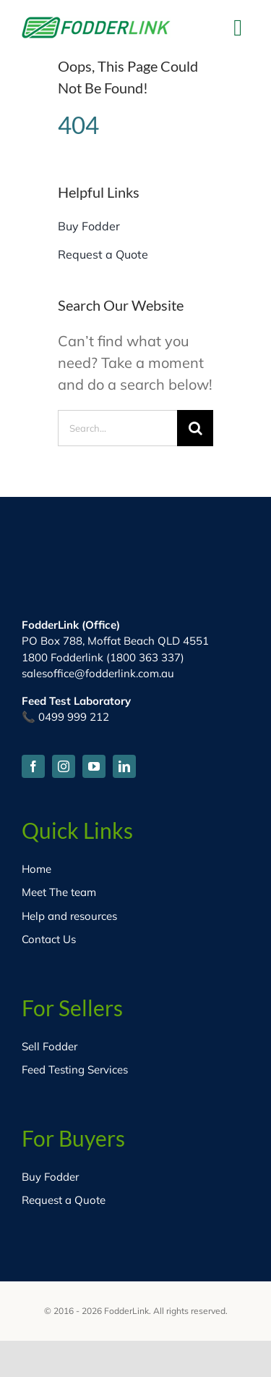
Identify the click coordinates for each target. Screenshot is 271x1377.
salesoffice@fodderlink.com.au (98, 673)
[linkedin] (124, 766)
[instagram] (63, 766)
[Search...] (117, 428)
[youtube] (94, 766)
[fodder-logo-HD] (96, 23)
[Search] (195, 428)
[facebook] (33, 766)
